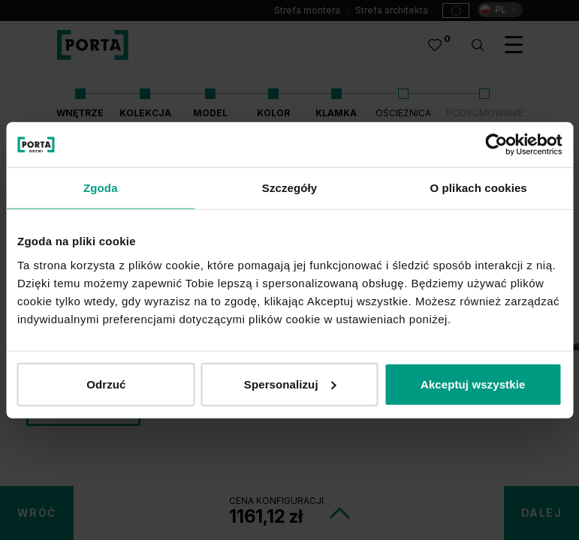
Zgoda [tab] (100, 188)
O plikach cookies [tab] (478, 188)
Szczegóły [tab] (289, 188)
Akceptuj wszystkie (473, 383)
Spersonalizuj (290, 383)
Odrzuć (105, 383)
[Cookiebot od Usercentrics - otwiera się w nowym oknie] (496, 145)
